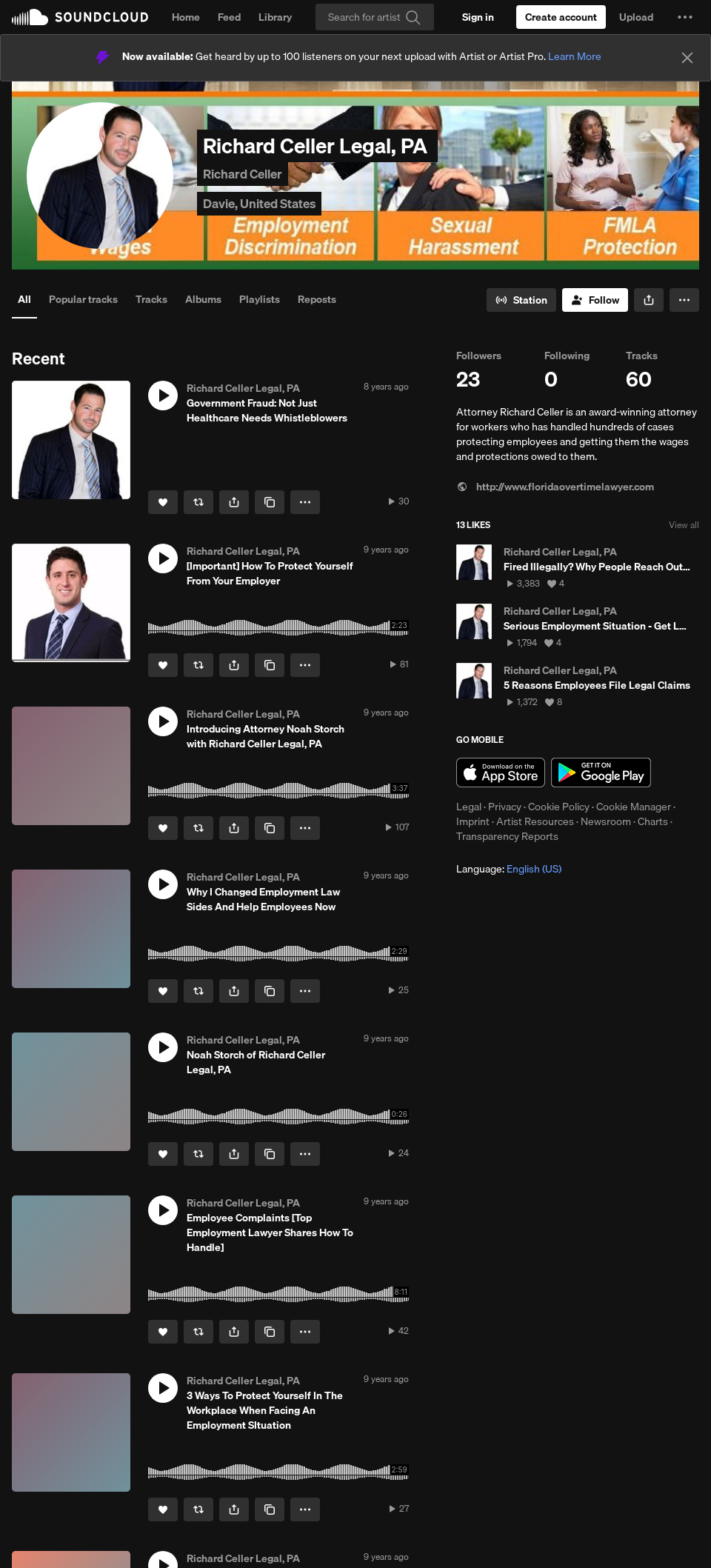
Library (275, 17)
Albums (203, 299)
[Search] (375, 17)
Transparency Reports (507, 836)
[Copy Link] (269, 502)
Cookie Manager (633, 806)
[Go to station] (521, 300)
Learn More (574, 56)
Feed (229, 17)
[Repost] (198, 502)
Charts (653, 821)
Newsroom (606, 821)
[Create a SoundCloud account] (561, 17)
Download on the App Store (500, 772)
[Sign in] (478, 17)
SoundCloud (80, 17)
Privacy (504, 806)
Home (186, 17)
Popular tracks (83, 299)
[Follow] (595, 300)
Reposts (317, 299)
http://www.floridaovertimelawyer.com (555, 486)
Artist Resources (535, 821)
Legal (468, 806)
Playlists (259, 299)
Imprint (473, 821)
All (24, 299)
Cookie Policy (559, 806)
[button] (685, 17)
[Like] (163, 502)
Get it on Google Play (601, 772)
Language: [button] (508, 869)
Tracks (151, 299)
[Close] (687, 58)
